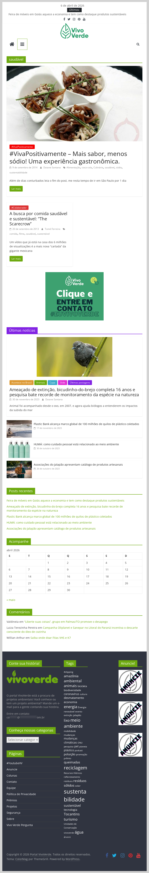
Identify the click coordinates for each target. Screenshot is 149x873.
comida (13, 233)
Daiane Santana (52, 167)
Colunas (12, 775)
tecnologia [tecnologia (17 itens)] (70, 810)
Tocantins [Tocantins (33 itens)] (72, 814)
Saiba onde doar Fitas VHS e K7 (50, 638)
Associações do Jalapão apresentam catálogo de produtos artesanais (78, 464)
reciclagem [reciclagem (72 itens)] (75, 767)
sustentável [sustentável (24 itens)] (72, 805)
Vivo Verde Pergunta (20, 825)
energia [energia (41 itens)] (70, 706)
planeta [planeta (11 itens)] (83, 746)
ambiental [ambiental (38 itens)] (73, 680)
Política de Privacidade (21, 794)
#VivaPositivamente (22, 146)
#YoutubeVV (14, 763)
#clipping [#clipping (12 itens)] (68, 671)
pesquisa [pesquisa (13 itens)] (69, 746)
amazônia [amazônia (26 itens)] (71, 676)
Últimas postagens (80, 382)
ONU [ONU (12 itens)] (80, 742)
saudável (109, 167)
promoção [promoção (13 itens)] (81, 754)
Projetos (12, 806)
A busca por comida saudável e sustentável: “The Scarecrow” (38, 218)
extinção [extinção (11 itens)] (68, 715)
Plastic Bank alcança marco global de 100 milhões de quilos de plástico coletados (86, 424)
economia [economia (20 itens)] (70, 702)
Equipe (11, 788)
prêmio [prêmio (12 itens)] (67, 758)
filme (21, 233)
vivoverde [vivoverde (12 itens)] (69, 832)
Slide (62, 382)
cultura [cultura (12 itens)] (83, 694)
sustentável (43, 233)
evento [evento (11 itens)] (78, 711)
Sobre (10, 819)
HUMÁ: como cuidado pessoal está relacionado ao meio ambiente (76, 444)
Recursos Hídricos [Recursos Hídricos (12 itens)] (73, 773)
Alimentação (73, 167)
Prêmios (12, 800)
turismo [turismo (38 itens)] (70, 819)
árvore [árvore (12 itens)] (67, 837)
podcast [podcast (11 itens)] (79, 750)
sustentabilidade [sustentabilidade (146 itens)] (75, 795)
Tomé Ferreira (53, 229)
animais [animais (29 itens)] (70, 685)
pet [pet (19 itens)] (76, 746)
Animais (40, 382)
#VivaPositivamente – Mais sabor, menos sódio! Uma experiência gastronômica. (68, 157)
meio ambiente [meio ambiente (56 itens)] (73, 723)
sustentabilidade (18, 172)
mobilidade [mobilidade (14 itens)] (70, 731)
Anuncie (12, 769)
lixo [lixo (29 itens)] (67, 720)
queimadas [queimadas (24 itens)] (72, 762)
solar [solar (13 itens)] (78, 785)
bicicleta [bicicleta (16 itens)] (82, 686)
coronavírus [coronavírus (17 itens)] (71, 694)
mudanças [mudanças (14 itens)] (69, 735)
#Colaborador (19, 207)
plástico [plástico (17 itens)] (69, 750)
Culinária (98, 167)
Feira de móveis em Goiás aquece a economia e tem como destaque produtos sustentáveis (67, 14)
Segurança (13, 812)
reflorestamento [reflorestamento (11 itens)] (72, 777)
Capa (52, 382)
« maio (11, 600)
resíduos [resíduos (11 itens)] (68, 781)
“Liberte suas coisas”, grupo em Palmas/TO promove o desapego (66, 621)
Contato (12, 782)
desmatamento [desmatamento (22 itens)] (74, 698)
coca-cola (87, 167)
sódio (119, 167)
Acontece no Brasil (21, 382)
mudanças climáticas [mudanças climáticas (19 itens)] (70, 740)
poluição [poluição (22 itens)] (69, 754)
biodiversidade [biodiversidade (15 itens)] (72, 690)
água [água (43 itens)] (79, 832)
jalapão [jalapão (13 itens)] (77, 715)
